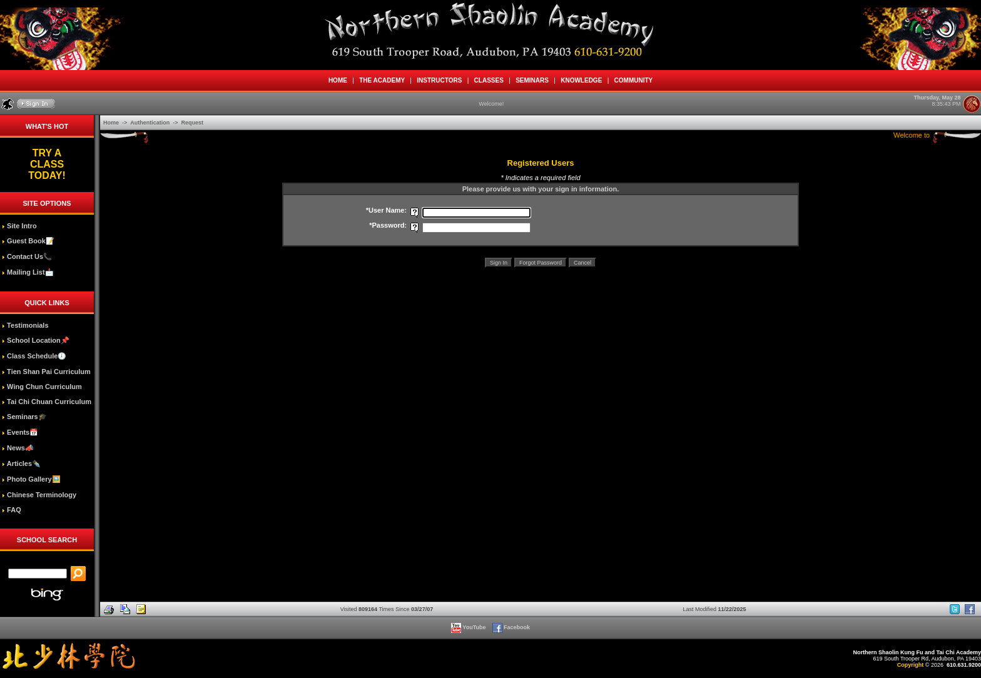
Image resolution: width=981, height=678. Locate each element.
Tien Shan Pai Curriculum (46, 371)
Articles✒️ (21, 463)
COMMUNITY (633, 80)
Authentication (150, 122)
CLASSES (488, 80)
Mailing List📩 (28, 272)
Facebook (512, 627)
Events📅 (20, 432)
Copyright (910, 665)
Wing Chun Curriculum (42, 386)
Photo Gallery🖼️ (31, 479)
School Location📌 (35, 340)
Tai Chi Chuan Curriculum (46, 401)
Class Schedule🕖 (34, 356)
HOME (337, 80)
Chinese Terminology (39, 494)
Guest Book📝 (28, 241)
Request (192, 122)
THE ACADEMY (382, 80)
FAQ (11, 510)
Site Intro (19, 226)
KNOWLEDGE (581, 80)
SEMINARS (532, 80)
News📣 (18, 448)
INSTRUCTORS (439, 80)
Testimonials (25, 325)
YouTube (469, 627)
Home (112, 122)
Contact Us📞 (27, 256)
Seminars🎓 (24, 416)
